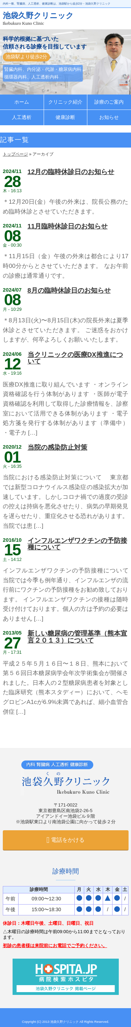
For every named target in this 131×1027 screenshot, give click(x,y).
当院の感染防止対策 (57, 447)
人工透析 (21, 117)
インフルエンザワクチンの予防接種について (77, 544)
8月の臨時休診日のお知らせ (69, 290)
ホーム (21, 102)
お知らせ (109, 117)
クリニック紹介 (65, 102)
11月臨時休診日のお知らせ (68, 226)
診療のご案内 (109, 102)
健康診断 (65, 117)
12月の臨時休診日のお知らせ (71, 171)
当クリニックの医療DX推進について (75, 358)
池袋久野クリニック (65, 1022)
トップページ (15, 154)
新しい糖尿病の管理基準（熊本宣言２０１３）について (77, 637)
